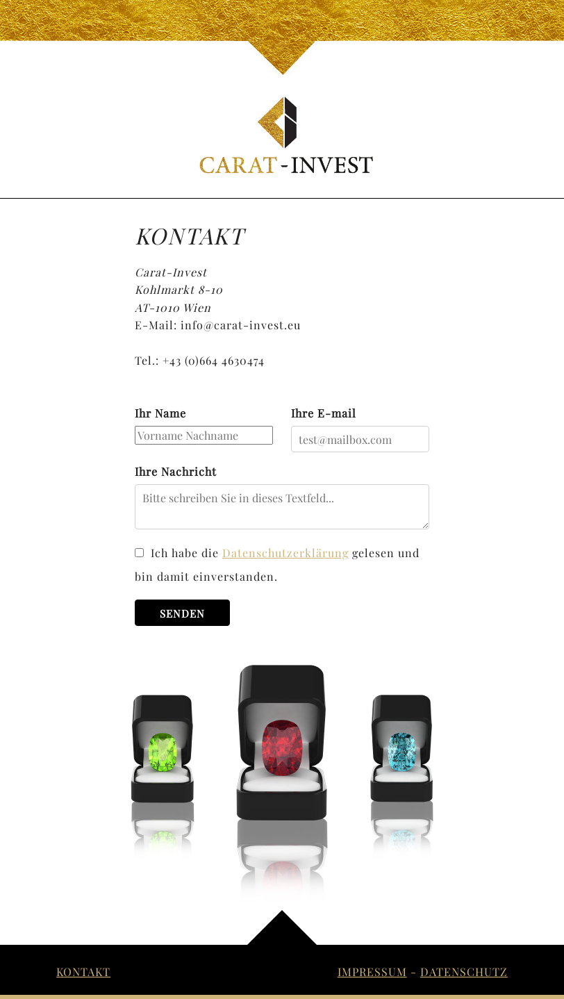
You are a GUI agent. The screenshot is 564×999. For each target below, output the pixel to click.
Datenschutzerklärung (285, 552)
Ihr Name (160, 413)
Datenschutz (464, 971)
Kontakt (83, 971)
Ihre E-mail (323, 413)
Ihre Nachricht (176, 471)
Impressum (372, 971)
